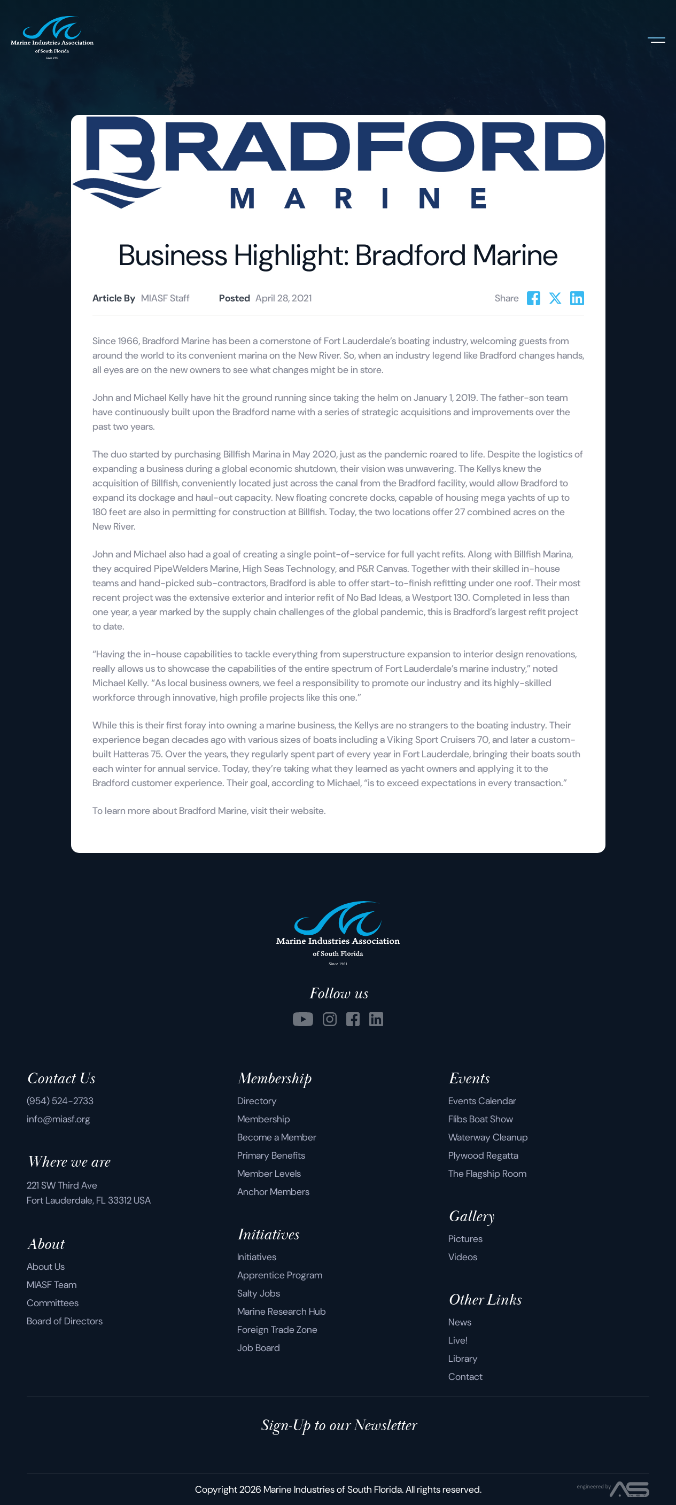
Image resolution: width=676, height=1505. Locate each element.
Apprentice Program (279, 1275)
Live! (458, 1340)
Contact (465, 1376)
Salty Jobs (258, 1293)
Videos (462, 1257)
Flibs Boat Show (480, 1119)
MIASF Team (51, 1284)
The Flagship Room (487, 1173)
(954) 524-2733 (60, 1101)
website (307, 810)
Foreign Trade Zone (277, 1329)
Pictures (465, 1238)
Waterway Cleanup (488, 1137)
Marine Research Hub (281, 1311)
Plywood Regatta (483, 1155)
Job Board (258, 1347)
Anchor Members (273, 1191)
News (459, 1322)
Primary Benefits (271, 1155)
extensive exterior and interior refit (261, 597)
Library (463, 1358)
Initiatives (256, 1257)
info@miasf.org (58, 1119)
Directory (257, 1101)
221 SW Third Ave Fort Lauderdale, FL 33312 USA (89, 1193)
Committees (53, 1303)
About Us (46, 1266)
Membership (263, 1119)
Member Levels (269, 1173)
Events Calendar (482, 1101)
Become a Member (276, 1137)
